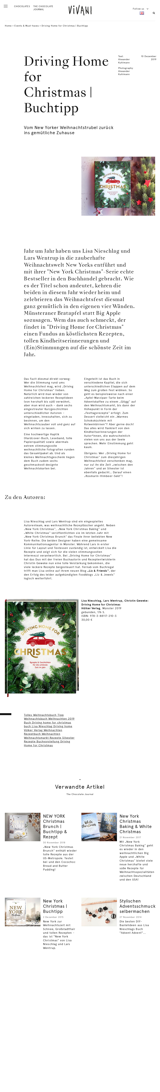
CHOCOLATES (22, 6)
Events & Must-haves (26, 25)
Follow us (141, 8)
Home (8, 25)
